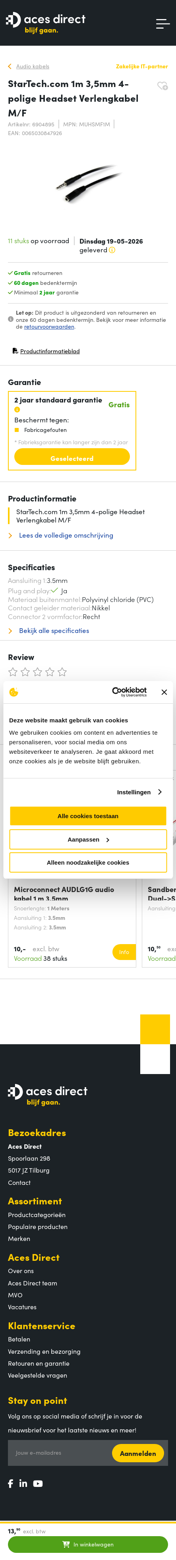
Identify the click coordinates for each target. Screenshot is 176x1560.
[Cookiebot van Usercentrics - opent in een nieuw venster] (112, 692)
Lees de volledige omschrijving (65, 535)
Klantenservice (41, 1325)
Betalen (19, 1338)
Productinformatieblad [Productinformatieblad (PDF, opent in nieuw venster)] (46, 352)
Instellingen (134, 792)
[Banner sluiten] (164, 692)
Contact (19, 1182)
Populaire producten (38, 1226)
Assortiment (35, 1200)
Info (124, 952)
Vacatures (22, 1306)
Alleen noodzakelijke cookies (88, 862)
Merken (19, 1238)
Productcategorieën (37, 1214)
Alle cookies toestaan (88, 816)
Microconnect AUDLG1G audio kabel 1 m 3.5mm (64, 892)
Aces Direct (34, 1256)
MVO (15, 1294)
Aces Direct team (32, 1282)
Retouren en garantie (39, 1363)
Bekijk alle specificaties (53, 630)
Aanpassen (88, 839)
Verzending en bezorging (44, 1351)
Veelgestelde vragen (37, 1374)
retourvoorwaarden (49, 326)
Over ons (21, 1270)
